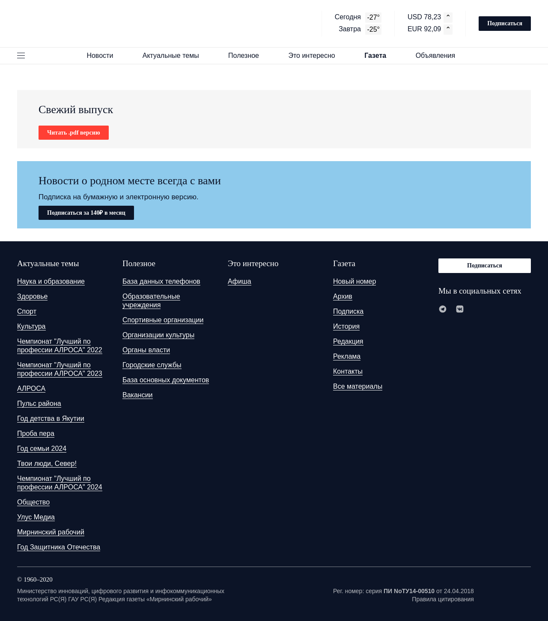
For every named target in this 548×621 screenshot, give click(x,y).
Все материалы (357, 386)
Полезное (247, 55)
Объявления (439, 55)
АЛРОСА (31, 388)
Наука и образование (51, 281)
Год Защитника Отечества (58, 547)
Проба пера (35, 433)
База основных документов (165, 380)
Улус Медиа (36, 517)
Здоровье (32, 296)
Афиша (239, 281)
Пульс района (39, 403)
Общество (33, 502)
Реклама (346, 356)
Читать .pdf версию (73, 132)
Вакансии (137, 395)
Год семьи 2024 (41, 448)
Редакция (348, 341)
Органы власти (146, 350)
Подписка (348, 311)
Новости (103, 55)
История (346, 326)
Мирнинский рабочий (50, 532)
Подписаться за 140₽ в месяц (86, 213)
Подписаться (504, 23)
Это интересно (315, 55)
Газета (379, 55)
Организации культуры (158, 335)
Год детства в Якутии (50, 418)
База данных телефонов (161, 281)
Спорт (26, 311)
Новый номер (354, 281)
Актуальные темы (175, 55)
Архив (342, 296)
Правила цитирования (443, 599)
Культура (31, 326)
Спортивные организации (162, 320)
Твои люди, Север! (47, 463)
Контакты (348, 371)
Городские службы (152, 365)
